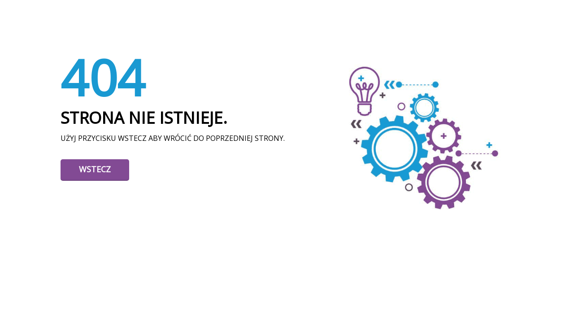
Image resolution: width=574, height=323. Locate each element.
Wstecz (95, 169)
